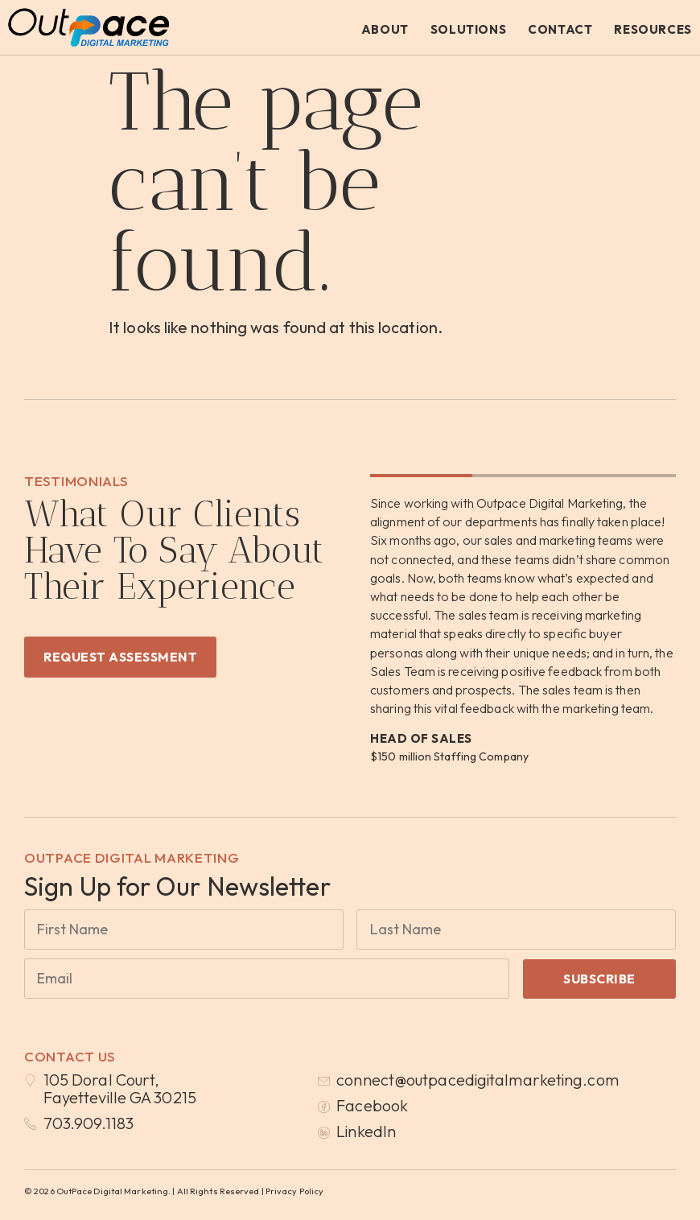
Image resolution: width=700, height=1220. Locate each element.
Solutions (468, 29)
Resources (652, 29)
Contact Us (70, 1056)
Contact (560, 29)
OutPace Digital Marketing (132, 857)
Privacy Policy (294, 1191)
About (385, 29)
